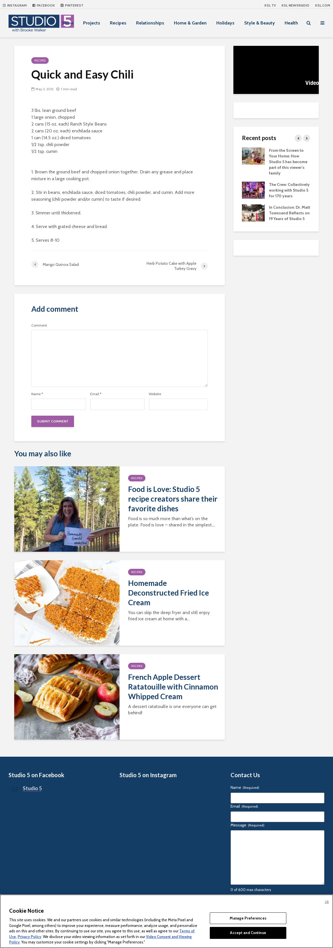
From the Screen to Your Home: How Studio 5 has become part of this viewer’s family (288, 162)
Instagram (15, 5)
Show (67, 23)
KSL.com (322, 5)
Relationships (150, 23)
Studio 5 (32, 788)
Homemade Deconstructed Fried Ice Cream (168, 592)
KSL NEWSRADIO (295, 5)
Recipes (118, 23)
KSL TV (270, 5)
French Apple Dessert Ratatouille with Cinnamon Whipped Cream (173, 686)
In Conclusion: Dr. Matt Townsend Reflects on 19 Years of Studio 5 (289, 213)
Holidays (225, 23)
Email (95, 394)
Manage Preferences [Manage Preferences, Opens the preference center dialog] (248, 918)
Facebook (43, 5)
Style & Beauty (259, 23)
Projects (91, 23)
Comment (39, 325)
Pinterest (72, 5)
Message (247, 825)
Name (37, 394)
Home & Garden (190, 23)
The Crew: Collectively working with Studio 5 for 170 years (289, 190)
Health (291, 23)
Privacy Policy (29, 936)
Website (155, 394)
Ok (327, 902)
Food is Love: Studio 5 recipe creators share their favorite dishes (172, 499)
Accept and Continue (248, 932)
